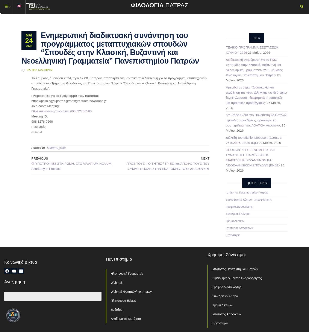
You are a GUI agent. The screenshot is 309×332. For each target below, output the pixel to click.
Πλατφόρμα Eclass (123, 300)
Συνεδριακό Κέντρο (238, 213)
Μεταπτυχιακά (56, 147)
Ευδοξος (116, 309)
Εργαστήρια (233, 235)
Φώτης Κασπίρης (40, 70)
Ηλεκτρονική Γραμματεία (127, 273)
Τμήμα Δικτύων (235, 220)
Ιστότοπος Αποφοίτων (239, 228)
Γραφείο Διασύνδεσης (239, 206)
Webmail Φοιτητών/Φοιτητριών (131, 291)
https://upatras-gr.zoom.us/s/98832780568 (61, 111)
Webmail (116, 282)
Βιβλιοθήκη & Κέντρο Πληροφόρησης (249, 199)
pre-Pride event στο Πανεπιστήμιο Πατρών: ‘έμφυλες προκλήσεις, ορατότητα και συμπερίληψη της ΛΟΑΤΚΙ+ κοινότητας (257, 120)
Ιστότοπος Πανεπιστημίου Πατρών (247, 192)
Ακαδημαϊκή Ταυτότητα (126, 318)
